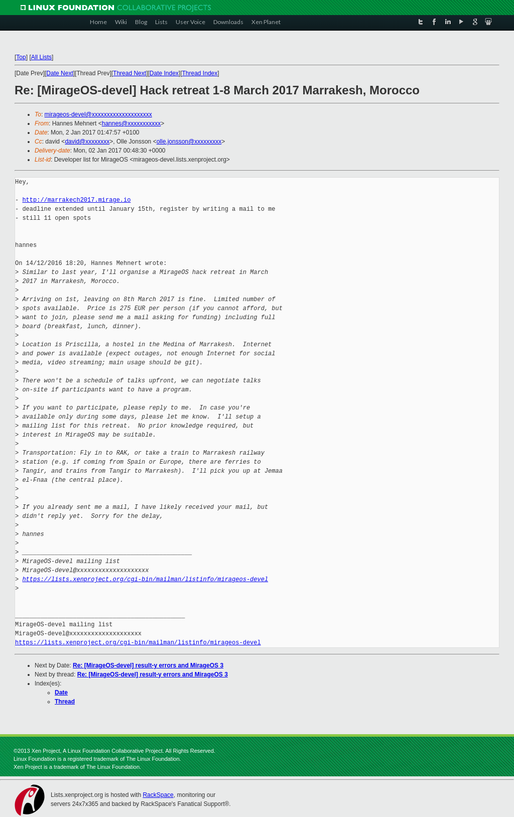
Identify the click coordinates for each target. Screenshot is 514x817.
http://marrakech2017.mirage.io (76, 200)
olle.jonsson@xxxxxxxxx (189, 141)
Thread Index (200, 73)
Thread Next (129, 73)
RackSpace (158, 794)
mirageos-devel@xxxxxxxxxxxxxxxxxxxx (98, 114)
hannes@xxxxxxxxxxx (131, 123)
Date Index (164, 73)
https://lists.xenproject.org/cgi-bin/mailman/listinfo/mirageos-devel (145, 579)
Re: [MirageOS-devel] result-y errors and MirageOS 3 (148, 665)
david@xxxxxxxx (87, 141)
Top (21, 57)
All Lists (41, 57)
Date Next (59, 73)
